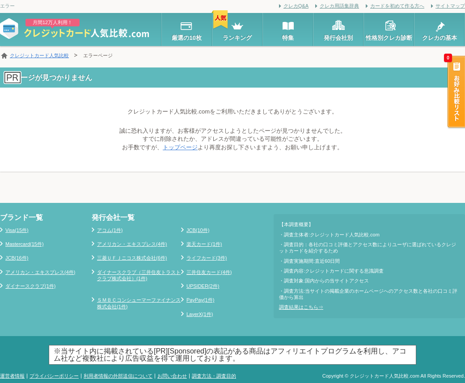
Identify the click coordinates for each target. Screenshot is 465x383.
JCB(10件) (197, 230)
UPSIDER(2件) (202, 286)
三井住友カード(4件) (209, 272)
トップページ (180, 147)
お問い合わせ (172, 376)
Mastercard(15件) (24, 244)
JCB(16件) (16, 258)
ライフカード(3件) (206, 258)
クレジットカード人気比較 (39, 55)
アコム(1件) (110, 230)
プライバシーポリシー (54, 376)
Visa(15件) (17, 230)
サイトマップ (450, 5)
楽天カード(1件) (204, 244)
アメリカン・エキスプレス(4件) (40, 272)
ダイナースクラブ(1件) (30, 286)
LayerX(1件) (199, 314)
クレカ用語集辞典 (339, 5)
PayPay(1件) (200, 300)
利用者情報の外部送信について (118, 376)
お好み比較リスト (455, 92)
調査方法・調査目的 (214, 376)
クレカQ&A (296, 5)
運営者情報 (12, 376)
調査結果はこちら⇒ (301, 307)
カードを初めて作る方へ (397, 5)
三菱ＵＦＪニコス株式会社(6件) (132, 258)
